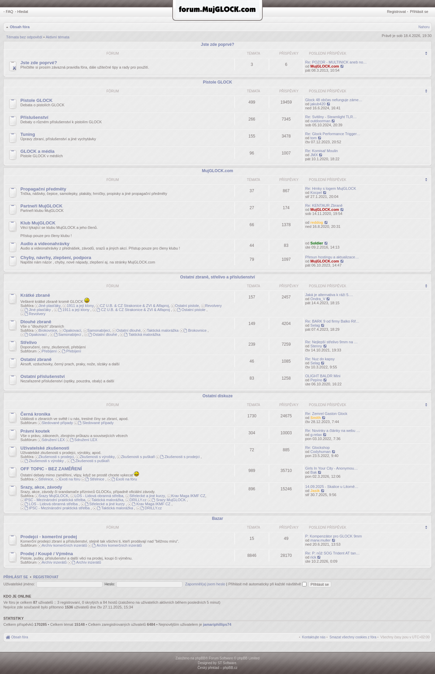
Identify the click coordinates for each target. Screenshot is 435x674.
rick (313, 557)
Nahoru (424, 27)
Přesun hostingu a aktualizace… (332, 257)
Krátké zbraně (35, 295)
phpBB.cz (230, 668)
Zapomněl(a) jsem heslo (205, 584)
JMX (314, 155)
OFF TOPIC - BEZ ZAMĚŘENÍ (51, 468)
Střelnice (46, 479)
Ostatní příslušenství (42, 376)
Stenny (316, 346)
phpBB (200, 658)
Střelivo (28, 342)
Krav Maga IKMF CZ (188, 496)
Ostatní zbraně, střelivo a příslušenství (217, 277)
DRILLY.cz (137, 500)
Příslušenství (34, 117)
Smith (315, 418)
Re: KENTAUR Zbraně (324, 205)
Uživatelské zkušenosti (44, 448)
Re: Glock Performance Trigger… (333, 134)
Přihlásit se (419, 12)
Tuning (27, 134)
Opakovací (72, 330)
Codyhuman (320, 452)
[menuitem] (353, 637)
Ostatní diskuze (218, 396)
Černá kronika (35, 414)
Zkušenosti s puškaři (138, 457)
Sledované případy (57, 423)
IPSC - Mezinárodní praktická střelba (54, 500)
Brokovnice (48, 330)
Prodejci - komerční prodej (48, 536)
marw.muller (320, 540)
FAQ (9, 12)
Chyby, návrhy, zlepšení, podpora (55, 257)
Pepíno (316, 380)
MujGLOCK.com (324, 66)
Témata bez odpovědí (24, 37)
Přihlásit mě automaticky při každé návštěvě (267, 584)
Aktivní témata (57, 37)
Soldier (316, 243)
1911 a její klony (80, 306)
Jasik (315, 491)
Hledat (22, 12)
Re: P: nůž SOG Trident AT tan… (332, 553)
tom (313, 138)
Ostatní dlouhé (128, 330)
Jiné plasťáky (50, 306)
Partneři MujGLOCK (41, 205)
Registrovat (396, 12)
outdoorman (320, 121)
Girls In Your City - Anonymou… (331, 468)
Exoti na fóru (70, 479)
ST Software (227, 663)
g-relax (316, 435)
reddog (316, 222)
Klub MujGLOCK (37, 222)
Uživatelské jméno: (19, 584)
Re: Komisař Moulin (321, 151)
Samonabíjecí (98, 330)
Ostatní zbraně (36, 359)
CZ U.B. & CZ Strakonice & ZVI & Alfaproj (134, 306)
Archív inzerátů (54, 562)
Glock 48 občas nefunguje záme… (333, 100)
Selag (315, 325)
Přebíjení (49, 351)
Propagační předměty (43, 189)
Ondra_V (317, 299)
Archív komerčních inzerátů (64, 545)
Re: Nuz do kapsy (320, 359)
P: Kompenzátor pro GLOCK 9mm (333, 536)
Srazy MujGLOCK (53, 496)
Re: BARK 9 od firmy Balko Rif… (332, 321)
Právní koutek (35, 431)
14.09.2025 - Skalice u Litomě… (332, 487)
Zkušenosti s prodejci (56, 457)
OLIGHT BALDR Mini (323, 376)
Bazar (217, 518)
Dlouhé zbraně (35, 321)
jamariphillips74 (217, 624)
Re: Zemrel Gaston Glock (326, 414)
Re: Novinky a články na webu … (332, 431)
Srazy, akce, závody (41, 487)
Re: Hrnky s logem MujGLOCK (330, 188)
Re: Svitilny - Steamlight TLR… (330, 117)
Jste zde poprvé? (217, 44)
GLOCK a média (37, 151)
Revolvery (213, 306)
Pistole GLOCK (217, 82)
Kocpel (316, 192)
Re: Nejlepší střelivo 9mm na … (331, 342)
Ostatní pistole (187, 306)
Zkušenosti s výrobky (97, 457)
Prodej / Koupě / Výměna (46, 553)
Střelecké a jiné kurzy (147, 496)
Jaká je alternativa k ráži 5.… (329, 295)
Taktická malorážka (163, 330)
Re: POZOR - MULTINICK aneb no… (336, 62)
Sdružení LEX (53, 440)
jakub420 (318, 104)
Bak (313, 472)
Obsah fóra (20, 27)
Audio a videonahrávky (44, 243)
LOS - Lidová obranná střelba (98, 496)
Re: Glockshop (317, 447)
